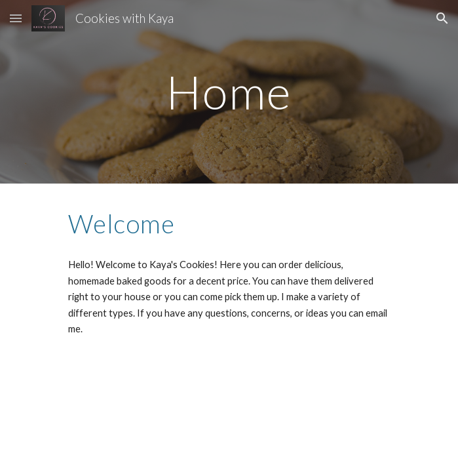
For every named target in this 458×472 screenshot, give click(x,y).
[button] (15, 18)
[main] (229, 92)
